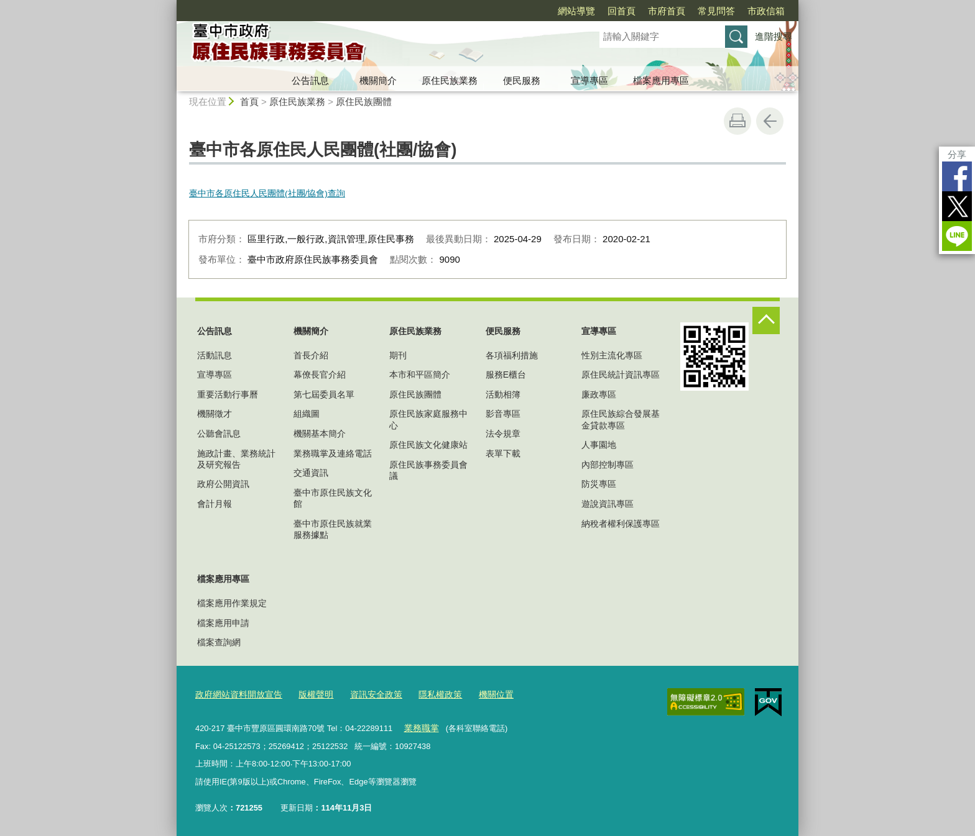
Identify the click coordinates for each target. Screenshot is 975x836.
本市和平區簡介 (419, 374)
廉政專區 (598, 394)
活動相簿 (503, 394)
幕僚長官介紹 (319, 374)
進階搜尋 (773, 36)
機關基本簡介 (319, 433)
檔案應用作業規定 (232, 603)
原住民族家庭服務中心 (428, 419)
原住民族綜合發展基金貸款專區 (620, 419)
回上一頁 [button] (769, 121)
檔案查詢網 (219, 642)
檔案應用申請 (223, 623)
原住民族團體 (364, 101)
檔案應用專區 (661, 80)
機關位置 (479, 694)
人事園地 (598, 445)
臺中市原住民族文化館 (332, 498)
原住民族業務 (450, 80)
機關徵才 (214, 414)
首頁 (249, 101)
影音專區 (503, 414)
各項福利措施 (512, 355)
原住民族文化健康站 (428, 445)
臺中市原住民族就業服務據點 (332, 529)
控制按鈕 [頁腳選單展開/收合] (766, 320)
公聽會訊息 (219, 433)
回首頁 (621, 11)
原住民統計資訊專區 (620, 374)
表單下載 (503, 453)
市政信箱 (766, 11)
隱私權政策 (426, 694)
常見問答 (716, 11)
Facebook (957, 176)
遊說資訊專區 (607, 504)
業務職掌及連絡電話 (332, 453)
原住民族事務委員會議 (428, 470)
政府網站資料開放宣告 (235, 694)
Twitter (957, 206)
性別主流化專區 (611, 355)
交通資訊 (310, 473)
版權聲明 (308, 694)
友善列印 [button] (737, 121)
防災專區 (598, 484)
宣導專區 (589, 80)
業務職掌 (420, 726)
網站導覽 (576, 11)
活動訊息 (214, 355)
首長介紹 (310, 355)
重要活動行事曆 (227, 394)
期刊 (398, 355)
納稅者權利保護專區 (620, 524)
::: (171, 5)
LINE (957, 236)
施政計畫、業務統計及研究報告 (236, 459)
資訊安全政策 (365, 694)
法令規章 (503, 433)
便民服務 (521, 80)
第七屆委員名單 (323, 394)
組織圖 (306, 414)
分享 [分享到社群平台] (957, 154)
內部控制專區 (607, 465)
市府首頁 (666, 11)
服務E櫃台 (506, 374)
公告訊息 (310, 80)
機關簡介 (378, 80)
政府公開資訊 (223, 484)
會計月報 (214, 504)
